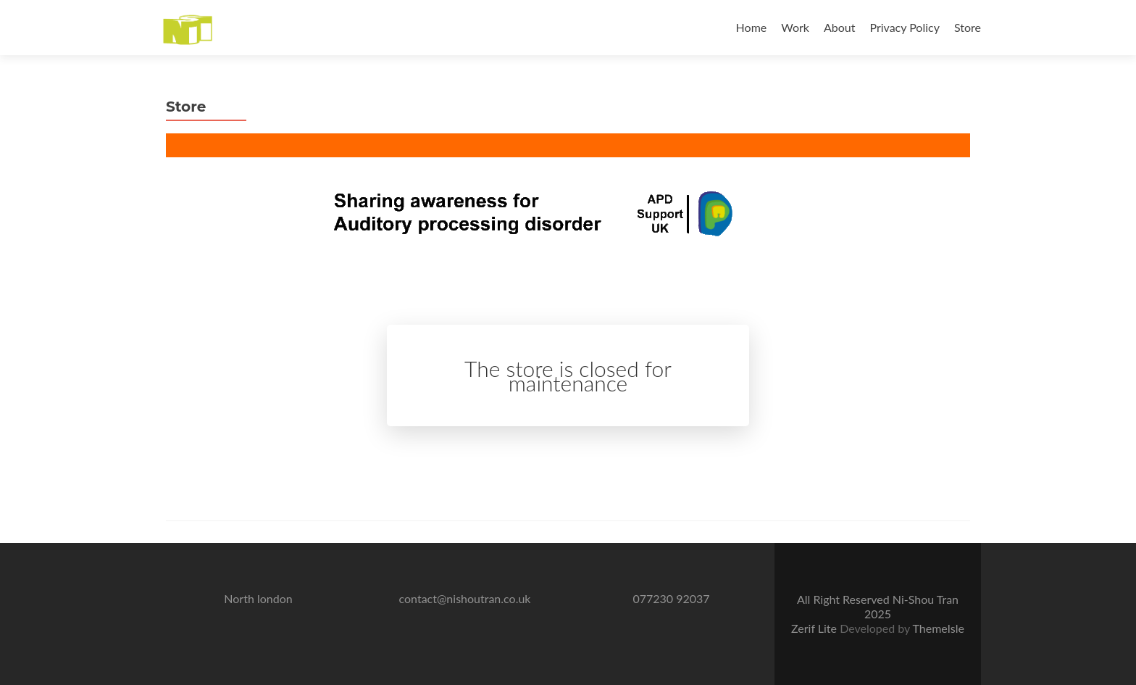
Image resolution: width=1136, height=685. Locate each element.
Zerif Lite (815, 628)
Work (795, 27)
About (840, 27)
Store (967, 27)
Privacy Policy (904, 27)
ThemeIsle (938, 628)
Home (751, 27)
